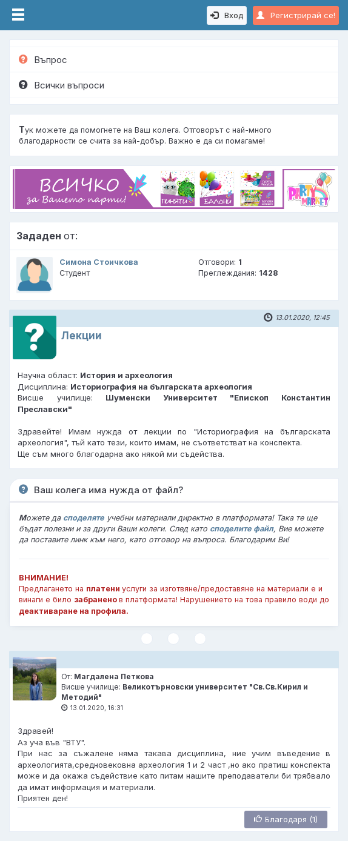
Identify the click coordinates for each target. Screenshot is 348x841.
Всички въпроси (61, 85)
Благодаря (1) (286, 819)
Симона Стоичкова (98, 262)
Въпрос (43, 59)
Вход (226, 15)
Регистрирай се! (295, 15)
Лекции (81, 336)
